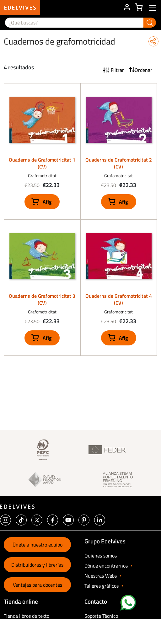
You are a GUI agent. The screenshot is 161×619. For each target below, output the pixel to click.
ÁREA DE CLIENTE (127, 7)
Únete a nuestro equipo (37, 544)
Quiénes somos (100, 555)
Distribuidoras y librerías (37, 564)
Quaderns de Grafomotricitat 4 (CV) (118, 299)
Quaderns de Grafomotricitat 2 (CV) (118, 163)
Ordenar (143, 70)
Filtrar (117, 70)
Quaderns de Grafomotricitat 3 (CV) (42, 299)
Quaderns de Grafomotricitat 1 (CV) (42, 163)
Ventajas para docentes (37, 585)
